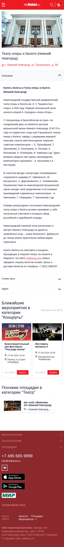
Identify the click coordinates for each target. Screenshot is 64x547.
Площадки (37, 516)
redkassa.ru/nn (34, 258)
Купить (22, 372)
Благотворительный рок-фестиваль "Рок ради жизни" (17, 347)
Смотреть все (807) (51, 310)
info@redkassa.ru (11, 461)
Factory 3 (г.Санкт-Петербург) (15, 360)
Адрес (5, 288)
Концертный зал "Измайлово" (45, 358)
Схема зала (8, 278)
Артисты (23, 516)
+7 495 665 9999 (17, 456)
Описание (7, 75)
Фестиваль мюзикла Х (41, 345)
